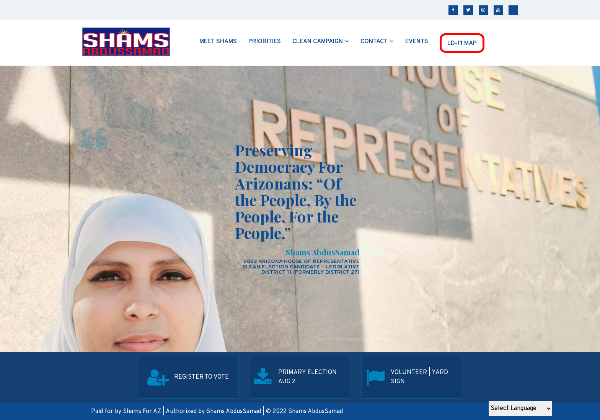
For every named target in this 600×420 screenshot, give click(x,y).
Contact (374, 42)
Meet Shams (218, 42)
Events (416, 42)
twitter (468, 10)
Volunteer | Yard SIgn (419, 377)
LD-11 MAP (462, 43)
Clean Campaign (317, 42)
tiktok (513, 10)
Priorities (264, 42)
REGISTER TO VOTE (201, 377)
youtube (498, 10)
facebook (453, 10)
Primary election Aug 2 (307, 377)
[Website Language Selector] (520, 408)
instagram (483, 10)
